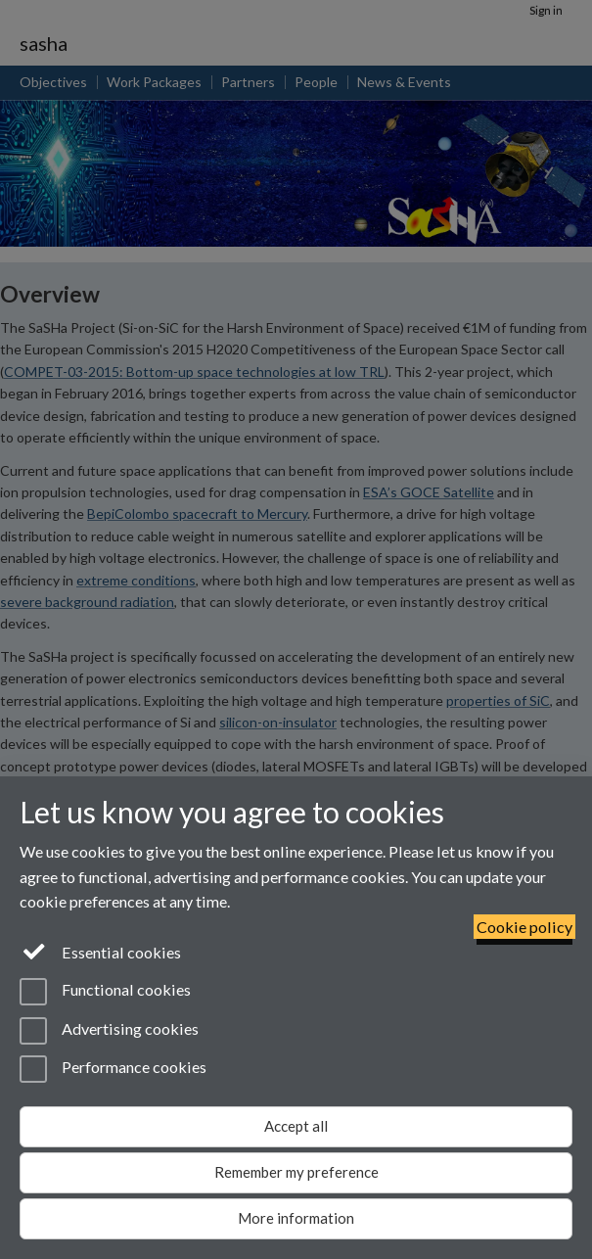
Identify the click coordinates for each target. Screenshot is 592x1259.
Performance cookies (113, 1069)
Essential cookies (100, 950)
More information (296, 1218)
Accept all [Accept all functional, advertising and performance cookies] (296, 1126)
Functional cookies (105, 991)
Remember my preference (296, 1172)
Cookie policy (524, 926)
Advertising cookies (109, 1031)
